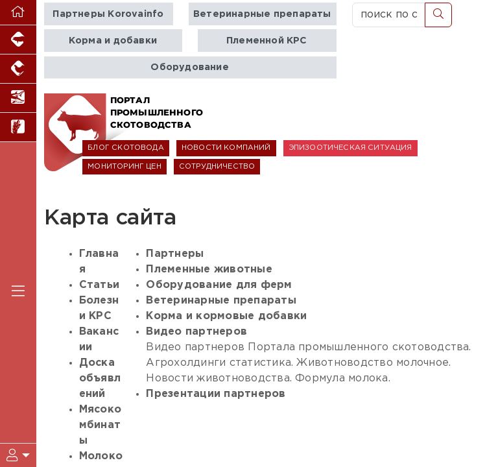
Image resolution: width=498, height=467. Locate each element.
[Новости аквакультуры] (18, 98)
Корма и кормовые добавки (226, 316)
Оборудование (189, 67)
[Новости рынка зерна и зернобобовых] (18, 127)
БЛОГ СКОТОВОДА (125, 148)
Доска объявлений (100, 378)
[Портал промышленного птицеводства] (18, 69)
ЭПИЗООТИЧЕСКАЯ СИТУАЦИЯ (350, 148)
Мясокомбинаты (100, 425)
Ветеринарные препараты (262, 14)
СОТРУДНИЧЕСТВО (217, 166)
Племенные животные (209, 269)
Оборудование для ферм (219, 285)
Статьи (99, 285)
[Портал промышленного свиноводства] (18, 39)
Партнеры (175, 254)
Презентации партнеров (215, 394)
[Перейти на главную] (18, 12)
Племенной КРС (266, 40)
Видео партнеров (196, 332)
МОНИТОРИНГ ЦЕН (124, 166)
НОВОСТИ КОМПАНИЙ (226, 148)
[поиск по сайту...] (388, 15)
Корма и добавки (113, 40)
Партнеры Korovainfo (108, 14)
